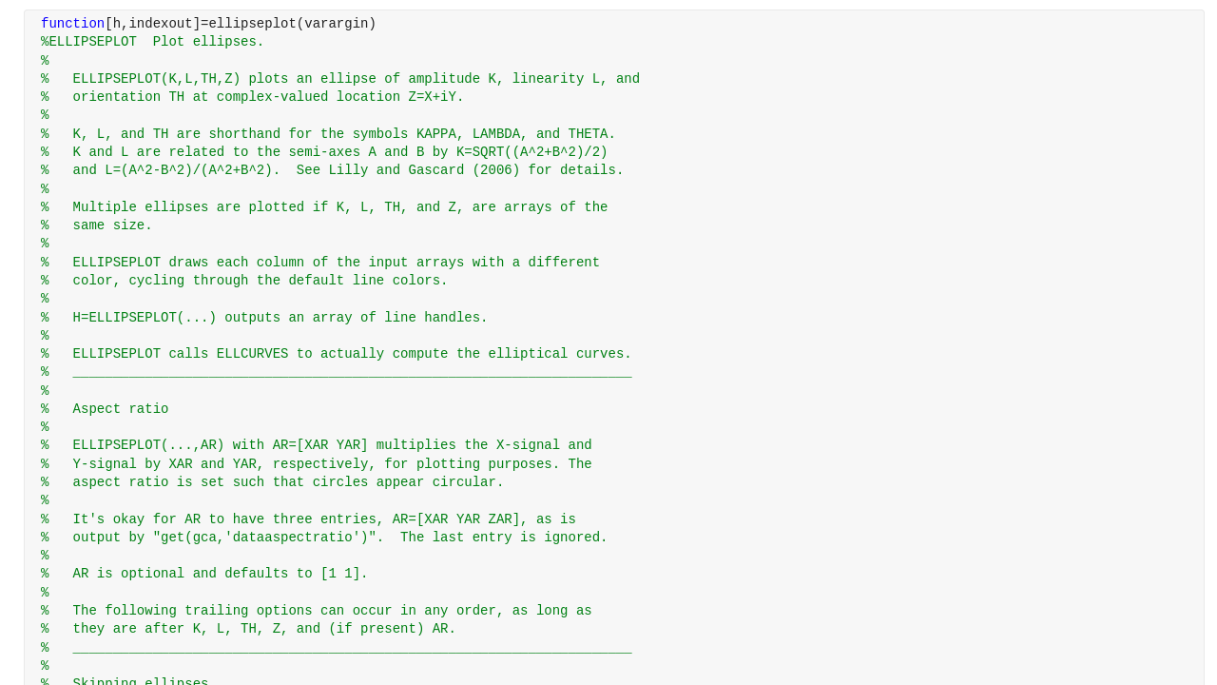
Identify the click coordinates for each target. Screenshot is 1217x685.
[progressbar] (665, 390)
